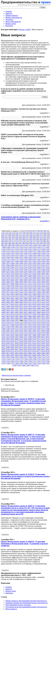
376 (21, 296)
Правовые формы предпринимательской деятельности (26, 603)
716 (16, 359)
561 (12, 331)
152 (3, 255)
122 (16, 249)
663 (25, 349)
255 (21, 274)
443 (25, 308)
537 (3, 327)
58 (17, 239)
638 (12, 345)
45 (20, 237)
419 (16, 304)
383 (3, 298)
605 (12, 339)
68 (3, 241)
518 (16, 323)
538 (8, 327)
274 (8, 278)
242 (12, 272)
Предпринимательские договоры (18, 605)
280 (34, 278)
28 (10, 235)
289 (25, 280)
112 (21, 247)
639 (16, 345)
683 (16, 353)
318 (8, 286)
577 (34, 333)
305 (47, 282)
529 (16, 325)
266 (21, 276)
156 (21, 255)
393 (47, 298)
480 (43, 314)
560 (8, 331)
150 (43, 253)
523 (38, 323)
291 (34, 280)
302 (34, 282)
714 (8, 359)
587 (30, 335)
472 (8, 314)
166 (16, 257)
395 (8, 300)
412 (34, 302)
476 (25, 314)
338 (47, 288)
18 (24, 233)
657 (47, 347)
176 (12, 259)
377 (25, 296)
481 (47, 314)
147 (30, 253)
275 (12, 278)
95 (48, 243)
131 (8, 251)
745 (47, 363)
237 (38, 270)
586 (25, 335)
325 (38, 286)
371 (47, 294)
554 (30, 329)
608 (25, 339)
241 (8, 272)
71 (13, 241)
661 (16, 349)
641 (25, 345)
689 (43, 353)
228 (47, 268)
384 (8, 298)
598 (30, 337)
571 (8, 333)
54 (3, 239)
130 (3, 251)
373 (8, 296)
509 (25, 321)
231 (12, 270)
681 (8, 353)
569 (47, 331)
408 (16, 302)
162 (47, 255)
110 (12, 247)
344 (25, 290)
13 (6, 233)
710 (38, 357)
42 (10, 237)
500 (34, 318)
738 (16, 363)
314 (38, 284)
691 (3, 355)
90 (31, 243)
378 (30, 296)
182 (38, 259)
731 (34, 361)
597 (25, 337)
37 (41, 235)
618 (21, 341)
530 (21, 325)
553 (25, 329)
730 (30, 361)
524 (43, 323)
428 (8, 306)
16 (17, 233)
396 (12, 300)
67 (48, 239)
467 (34, 312)
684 (21, 353)
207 (3, 265)
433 (30, 306)
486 (21, 316)
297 (12, 282)
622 (38, 341)
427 (3, 306)
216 (43, 265)
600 (38, 337)
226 (38, 268)
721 (38, 359)
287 (16, 280)
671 (12, 351)
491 (43, 316)
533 (34, 325)
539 (12, 327)
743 (38, 363)
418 (12, 304)
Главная (8, 11)
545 (38, 327)
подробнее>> (45, 221)
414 (43, 302)
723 (47, 359)
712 (47, 357)
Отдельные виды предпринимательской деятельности (26, 607)
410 (25, 302)
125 (30, 249)
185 (3, 261)
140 (47, 251)
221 (16, 268)
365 (21, 294)
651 (21, 347)
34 (31, 235)
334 (30, 288)
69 (6, 241)
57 (13, 239)
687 (34, 353)
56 (10, 239)
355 (25, 292)
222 (21, 268)
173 (47, 257)
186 (8, 261)
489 (34, 316)
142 (8, 253)
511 (34, 321)
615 (8, 341)
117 (43, 247)
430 (16, 306)
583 (12, 335)
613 (47, 339)
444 (30, 308)
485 (16, 316)
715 (12, 359)
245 (25, 272)
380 (38, 296)
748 (23, 365)
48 (31, 237)
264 (12, 276)
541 (21, 327)
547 (47, 327)
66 (45, 239)
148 (34, 253)
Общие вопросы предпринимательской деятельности (26, 601)
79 (41, 241)
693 (12, 355)
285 (8, 280)
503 (47, 318)
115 (34, 247)
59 (20, 239)
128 (43, 249)
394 (3, 300)
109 (8, 247)
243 (16, 272)
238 (43, 270)
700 (43, 355)
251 (3, 274)
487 (25, 316)
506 (12, 321)
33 (27, 235)
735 (3, 363)
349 (47, 290)
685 (25, 353)
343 (21, 290)
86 (17, 243)
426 (47, 304)
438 (3, 308)
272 (47, 276)
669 (3, 351)
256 (25, 274)
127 (38, 249)
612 (43, 339)
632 (34, 343)
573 (16, 333)
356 (30, 292)
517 (12, 323)
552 (21, 329)
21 (34, 233)
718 (25, 359)
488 (30, 316)
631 (30, 343)
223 (25, 268)
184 (47, 259)
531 (25, 325)
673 (21, 351)
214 (34, 265)
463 (16, 312)
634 (43, 343)
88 (24, 243)
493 (3, 318)
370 (43, 294)
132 (12, 251)
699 (38, 355)
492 (47, 316)
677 (38, 351)
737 (12, 363)
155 (16, 255)
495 (12, 318)
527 (8, 325)
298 (16, 282)
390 (34, 298)
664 (30, 349)
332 (21, 288)
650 (16, 347)
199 (16, 263)
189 (21, 261)
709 (34, 357)
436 (43, 306)
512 (38, 321)
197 (8, 263)
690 (47, 353)
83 (6, 243)
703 (8, 357)
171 (38, 257)
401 (34, 300)
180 (30, 259)
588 (34, 335)
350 (3, 292)
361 (3, 294)
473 (12, 314)
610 (34, 339)
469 (43, 312)
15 (13, 233)
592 (3, 337)
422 (30, 304)
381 (43, 296)
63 (34, 239)
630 (25, 343)
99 (13, 245)
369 (38, 294)
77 (34, 241)
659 (8, 349)
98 (9, 245)
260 (43, 274)
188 (16, 261)
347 (38, 290)
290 (30, 280)
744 (43, 363)
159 (34, 255)
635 (47, 343)
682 (12, 353)
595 (16, 337)
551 (16, 329)
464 (21, 312)
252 (8, 274)
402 (38, 300)
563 (21, 331)
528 (12, 325)
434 (34, 306)
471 (3, 314)
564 (25, 331)
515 (3, 323)
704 (12, 357)
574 (21, 333)
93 (41, 243)
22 (38, 233)
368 (34, 294)
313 (34, 284)
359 (43, 292)
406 (8, 302)
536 (47, 325)
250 (47, 272)
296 (8, 282)
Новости (8, 13)
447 (43, 308)
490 (38, 316)
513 (43, 321)
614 (3, 341)
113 (25, 247)
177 (16, 259)
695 (21, 355)
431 (21, 306)
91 (34, 243)
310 (21, 284)
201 (25, 263)
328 (3, 288)
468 (38, 312)
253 (12, 274)
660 (12, 349)
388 (25, 298)
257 (30, 274)
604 (8, 339)
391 (38, 298)
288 (21, 280)
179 (25, 259)
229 (3, 270)
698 (34, 355)
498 (25, 318)
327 (47, 286)
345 (30, 290)
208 (8, 265)
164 (8, 257)
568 (43, 331)
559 (3, 331)
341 (12, 290)
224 (30, 268)
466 (30, 312)
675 (30, 351)
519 (21, 323)
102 (26, 245)
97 (6, 245)
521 (30, 323)
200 (21, 263)
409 (21, 302)
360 (47, 292)
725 (8, 361)
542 (25, 327)
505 (8, 321)
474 (16, 314)
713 (3, 359)
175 (8, 259)
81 (48, 241)
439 (8, 308)
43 (13, 237)
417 (8, 304)
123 (21, 249)
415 (47, 302)
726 (12, 361)
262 (3, 276)
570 (3, 333)
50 (38, 237)
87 (20, 243)
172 (43, 257)
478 (34, 314)
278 (25, 278)
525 (47, 323)
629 (21, 343)
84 (10, 243)
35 (34, 235)
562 (16, 331)
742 (34, 363)
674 (25, 351)
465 (25, 312)
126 (34, 249)
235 (30, 270)
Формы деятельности (13, 17)
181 (34, 259)
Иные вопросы (11, 609)
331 (16, 288)
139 (43, 251)
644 (38, 345)
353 (16, 292)
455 (30, 310)
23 (41, 233)
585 (21, 335)
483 (8, 316)
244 (21, 272)
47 (27, 237)
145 (21, 253)
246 (30, 272)
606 (16, 339)
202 (30, 263)
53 (48, 237)
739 (21, 363)
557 (43, 329)
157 (25, 255)
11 (48, 231)
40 (3, 237)
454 (25, 310)
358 (38, 292)
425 (43, 304)
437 (47, 306)
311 (25, 284)
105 (39, 245)
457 (38, 310)
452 (16, 310)
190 (25, 261)
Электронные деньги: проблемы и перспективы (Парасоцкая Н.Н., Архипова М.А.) (21, 218)
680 (3, 353)
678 (43, 351)
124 (25, 249)
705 (16, 357)
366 (25, 294)
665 (34, 349)
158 (30, 255)
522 (34, 323)
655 (38, 347)
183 (43, 259)
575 (25, 333)
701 (47, 355)
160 (38, 255)
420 (21, 304)
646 (47, 345)
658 (3, 349)
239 (47, 270)
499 (30, 318)
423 (34, 304)
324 (34, 286)
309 (16, 284)
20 (31, 233)
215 (38, 265)
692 (8, 355)
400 (30, 300)
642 (30, 345)
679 (47, 351)
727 (16, 361)
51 (41, 237)
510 (30, 321)
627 (12, 343)
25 (48, 233)
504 (3, 321)
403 (43, 300)
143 (12, 253)
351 (8, 292)
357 (34, 292)
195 (47, 261)
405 (3, 302)
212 (25, 265)
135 (25, 251)
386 (16, 298)
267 (25, 276)
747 (19, 365)
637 (8, 345)
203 (34, 263)
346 (34, 290)
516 (8, 323)
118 (47, 247)
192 (34, 261)
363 (12, 294)
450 (8, 310)
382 (47, 296)
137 (34, 251)
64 (38, 239)
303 (38, 282)
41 (6, 237)
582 (8, 335)
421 (25, 304)
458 (43, 310)
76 (31, 241)
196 (3, 263)
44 (17, 237)
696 (25, 355)
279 (30, 278)
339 (3, 290)
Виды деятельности (13, 22)
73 (20, 241)
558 (47, 329)
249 (43, 272)
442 (21, 308)
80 (45, 241)
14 (10, 233)
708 (30, 357)
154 (12, 255)
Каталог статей (24, 29)
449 (3, 310)
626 (8, 343)
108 (3, 247)
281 (38, 278)
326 (43, 286)
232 (16, 270)
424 (38, 304)
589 (38, 335)
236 (34, 270)
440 (12, 308)
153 (8, 255)
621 (34, 341)
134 (21, 251)
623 (43, 341)
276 (16, 278)
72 (17, 241)
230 (8, 270)
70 (10, 241)
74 (24, 241)
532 (30, 325)
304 (43, 282)
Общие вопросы (11, 15)
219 (8, 268)
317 (3, 286)
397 (16, 300)
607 (21, 339)
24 (45, 233)
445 (34, 308)
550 (12, 329)
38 (45, 235)
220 (12, 268)
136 (30, 251)
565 (30, 331)
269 (34, 276)
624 (47, 341)
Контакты (9, 26)
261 (47, 274)
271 (43, 276)
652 (25, 347)
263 (8, 276)
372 (3, 296)
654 (34, 347)
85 (13, 243)
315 (43, 284)
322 (25, 286)
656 (43, 347)
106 (43, 245)
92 (38, 243)
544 (34, 327)
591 (47, 335)
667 (43, 349)
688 (38, 353)
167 (21, 257)
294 (47, 280)
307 (8, 284)
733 (43, 361)
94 (45, 243)
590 (43, 335)
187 (12, 261)
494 (8, 318)
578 (38, 333)
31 (20, 235)
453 (21, 310)
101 (21, 245)
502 (43, 318)
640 (21, 345)
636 (3, 345)
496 (16, 318)
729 (25, 361)
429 (12, 306)
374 (12, 296)
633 (38, 343)
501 (38, 318)
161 (43, 255)
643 (34, 345)
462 (12, 312)
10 (44, 231)
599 (34, 337)
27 (6, 235)
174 (3, 259)
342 (16, 290)
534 (38, 325)
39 (48, 235)
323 (30, 286)
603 (3, 339)
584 (16, 335)
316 (47, 284)
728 (21, 361)
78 (38, 241)
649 (12, 347)
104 (34, 245)
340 (8, 290)
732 (38, 361)
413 (38, 302)
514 (47, 321)
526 (3, 325)
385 (12, 298)
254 (16, 274)
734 (47, 361)
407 (12, 302)
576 (30, 333)
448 (47, 308)
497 (21, 318)
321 (21, 286)
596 (21, 337)
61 (27, 239)
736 (8, 363)
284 (3, 280)
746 (14, 365)
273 (3, 278)
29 (13, 235)
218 (3, 268)
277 (21, 278)
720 (34, 359)
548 (3, 329)
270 (38, 276)
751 (36, 365)
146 (25, 253)
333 (25, 288)
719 (30, 359)
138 (38, 251)
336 (38, 288)
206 (47, 263)
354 (21, 292)
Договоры (9, 19)
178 (21, 259)
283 (47, 278)
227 (43, 268)
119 (3, 249)
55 (6, 239)
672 (16, 351)
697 (30, 355)
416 (3, 304)
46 (24, 237)
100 (17, 245)
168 (25, 257)
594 (12, 337)
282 (43, 278)
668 (47, 349)
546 (43, 327)
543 (30, 327)
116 (38, 247)
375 (16, 296)
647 (3, 347)
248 (38, 272)
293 (43, 280)
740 (25, 363)
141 (3, 253)
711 (43, 357)
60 (24, 239)
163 (3, 257)
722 (43, 359)
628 (16, 343)
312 (30, 284)
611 (38, 339)
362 (8, 294)
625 (3, 343)
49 (34, 237)
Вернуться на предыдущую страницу (16, 375)
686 (30, 353)
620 (30, 341)
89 (27, 243)
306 (3, 284)
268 (30, 276)
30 (17, 235)
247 (34, 272)
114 (30, 247)
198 (12, 263)
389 (30, 298)
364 (16, 294)
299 (21, 282)
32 (24, 235)
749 (27, 365)
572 (12, 333)
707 (25, 357)
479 (38, 314)
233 (21, 270)
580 (47, 333)
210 (16, 265)
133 (16, 251)
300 (25, 282)
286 (12, 280)
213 (30, 265)
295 (3, 282)
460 (3, 312)
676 (34, 351)
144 (16, 253)
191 (30, 261)
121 (12, 249)
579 (43, 333)
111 (17, 247)
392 (43, 298)
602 (47, 337)
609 (30, 339)
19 (27, 233)
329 (8, 288)
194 (43, 261)
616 (12, 341)
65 (41, 239)
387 (21, 298)
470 (47, 312)
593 (8, 337)
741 (30, 363)
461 (8, 312)
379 (34, 296)
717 (21, 359)
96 (3, 245)
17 (20, 233)
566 (34, 331)
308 (12, 284)
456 (34, 310)
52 (45, 237)
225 (34, 268)
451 (12, 310)
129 (47, 249)
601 (43, 337)
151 (47, 253)
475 (21, 314)
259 (38, 274)
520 (25, 323)
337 (43, 288)
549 (8, 329)
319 (12, 286)
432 (25, 306)
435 (38, 306)
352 (12, 292)
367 (30, 294)
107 (48, 245)
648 (8, 347)
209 (12, 265)
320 (16, 286)
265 (16, 276)
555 (34, 329)
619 (25, 341)
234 (25, 270)
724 (3, 361)
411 (30, 302)
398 (21, 300)
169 (30, 257)
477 (30, 314)
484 (12, 316)
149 (38, 253)
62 (31, 239)
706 (21, 357)
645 (43, 345)
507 (16, 321)
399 (25, 300)
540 (16, 327)
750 (32, 365)
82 (3, 243)
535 (43, 325)
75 (27, 241)
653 (30, 347)
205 (43, 263)
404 (47, 300)
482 (3, 316)
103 (30, 245)
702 (3, 357)
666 (38, 349)
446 (38, 308)
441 (16, 308)
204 (38, 263)
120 (8, 249)
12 (3, 233)
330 (12, 288)
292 (38, 280)
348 (43, 290)
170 (34, 257)
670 (8, 351)
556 (38, 329)
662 (21, 349)
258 (34, 274)
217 (47, 265)
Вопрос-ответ (10, 24)
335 (34, 288)
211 (21, 265)
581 (3, 335)
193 (38, 261)
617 (16, 341)
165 (12, 257)
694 (16, 355)
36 (38, 235)
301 (30, 282)
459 (47, 310)
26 (3, 235)
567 (38, 331)
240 (3, 272)
